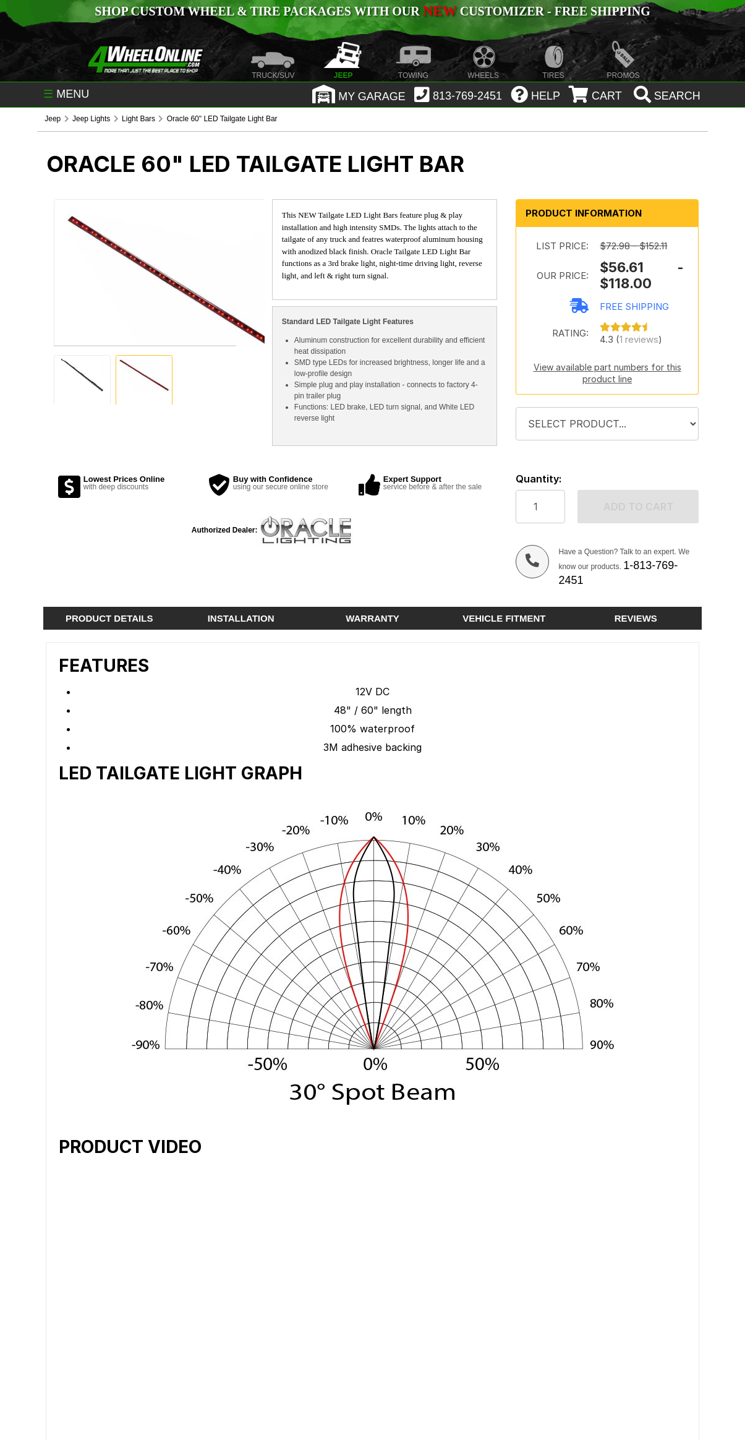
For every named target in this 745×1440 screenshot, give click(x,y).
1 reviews (638, 339)
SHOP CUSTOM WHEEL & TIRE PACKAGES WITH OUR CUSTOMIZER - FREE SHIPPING (372, 11)
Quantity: (538, 479)
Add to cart (638, 506)
